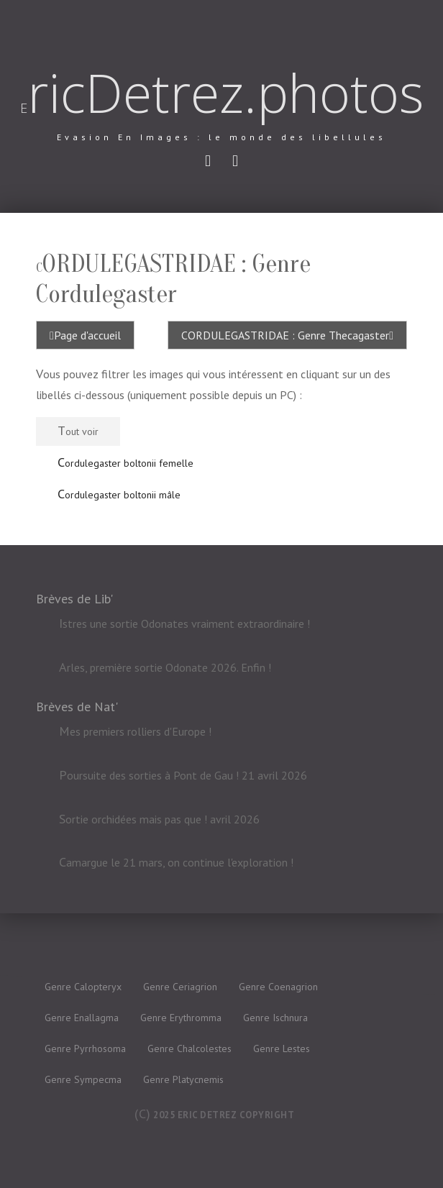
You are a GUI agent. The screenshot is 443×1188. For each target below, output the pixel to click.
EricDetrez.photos (222, 93)
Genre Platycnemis (183, 1079)
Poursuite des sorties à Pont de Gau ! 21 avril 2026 (183, 775)
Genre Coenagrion (278, 986)
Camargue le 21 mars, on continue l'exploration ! (176, 863)
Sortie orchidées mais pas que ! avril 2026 (159, 819)
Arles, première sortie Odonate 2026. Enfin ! (165, 666)
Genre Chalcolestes (189, 1048)
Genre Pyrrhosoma (85, 1048)
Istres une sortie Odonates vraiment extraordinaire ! (184, 623)
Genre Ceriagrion (180, 986)
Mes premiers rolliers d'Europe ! (135, 731)
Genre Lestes (281, 1048)
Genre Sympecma (83, 1079)
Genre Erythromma (180, 1017)
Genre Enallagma (82, 1017)
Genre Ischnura (275, 1017)
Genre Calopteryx (83, 986)
